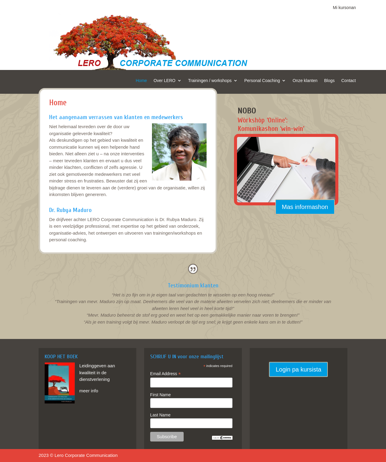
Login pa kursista (298, 369)
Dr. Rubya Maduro (70, 210)
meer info (88, 390)
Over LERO (164, 80)
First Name (160, 394)
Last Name (160, 415)
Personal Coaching (262, 80)
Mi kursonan (344, 7)
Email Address (165, 374)
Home (141, 80)
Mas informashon (305, 207)
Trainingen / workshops (210, 80)
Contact (348, 80)
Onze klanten (305, 80)
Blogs (329, 80)
